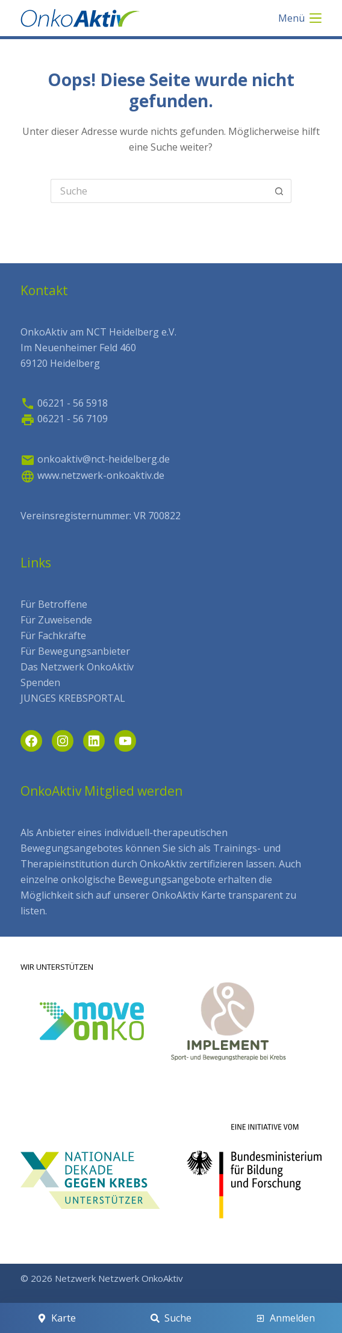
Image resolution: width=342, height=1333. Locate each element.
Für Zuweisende (56, 619)
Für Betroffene (53, 604)
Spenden (40, 682)
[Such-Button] (279, 191)
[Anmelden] (285, 1318)
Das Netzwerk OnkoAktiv (77, 666)
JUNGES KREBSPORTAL (72, 698)
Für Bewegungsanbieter (75, 651)
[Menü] (300, 18)
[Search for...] (159, 191)
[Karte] (57, 1318)
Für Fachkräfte (53, 635)
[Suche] (171, 1318)
